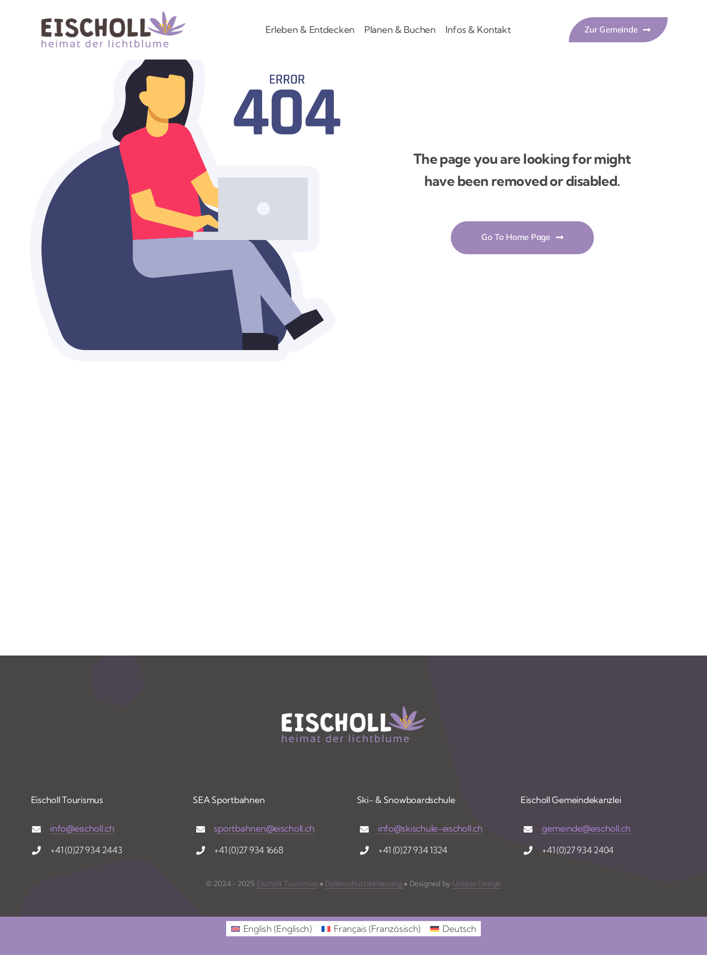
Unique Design (476, 883)
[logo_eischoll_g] (113, 14)
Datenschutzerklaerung (364, 883)
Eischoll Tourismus (286, 883)
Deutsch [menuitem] (459, 928)
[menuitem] (271, 928)
